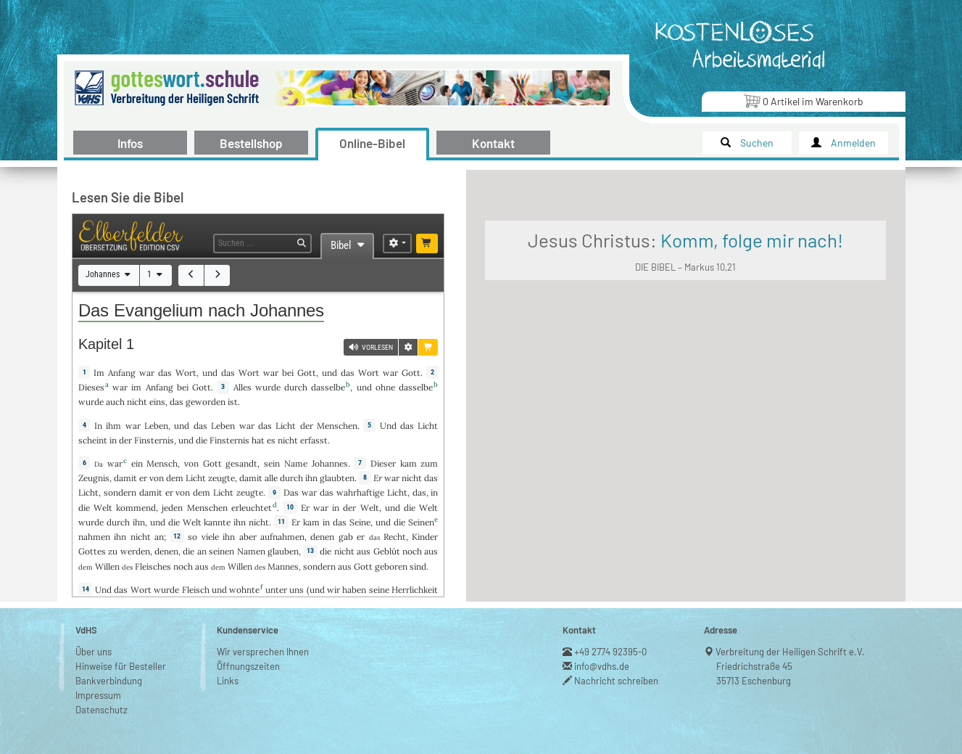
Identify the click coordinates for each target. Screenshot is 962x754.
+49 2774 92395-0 (611, 634)
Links (228, 663)
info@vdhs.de (602, 649)
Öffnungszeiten (248, 649)
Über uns (93, 634)
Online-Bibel (372, 143)
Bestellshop (251, 143)
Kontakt (493, 143)
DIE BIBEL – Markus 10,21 (795, 347)
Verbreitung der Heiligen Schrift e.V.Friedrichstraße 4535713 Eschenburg (790, 648)
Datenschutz (101, 692)
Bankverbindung (108, 663)
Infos (130, 143)
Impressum (98, 678)
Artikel (803, 100)
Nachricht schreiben (616, 663)
